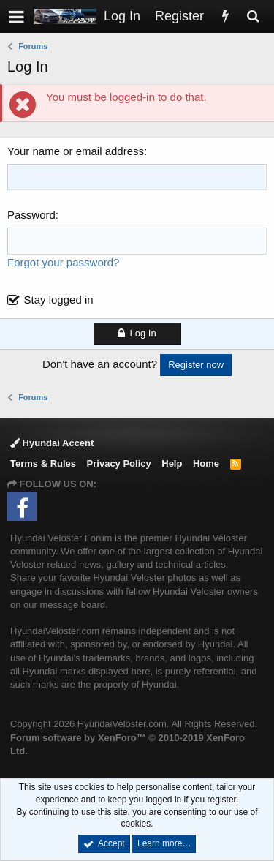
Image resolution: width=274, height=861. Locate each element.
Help (171, 463)
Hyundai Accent (52, 442)
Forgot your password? (63, 262)
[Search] (253, 16)
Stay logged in (59, 299)
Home (206, 463)
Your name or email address (75, 151)
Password (31, 214)
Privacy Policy (119, 463)
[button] (16, 16)
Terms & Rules (43, 463)
